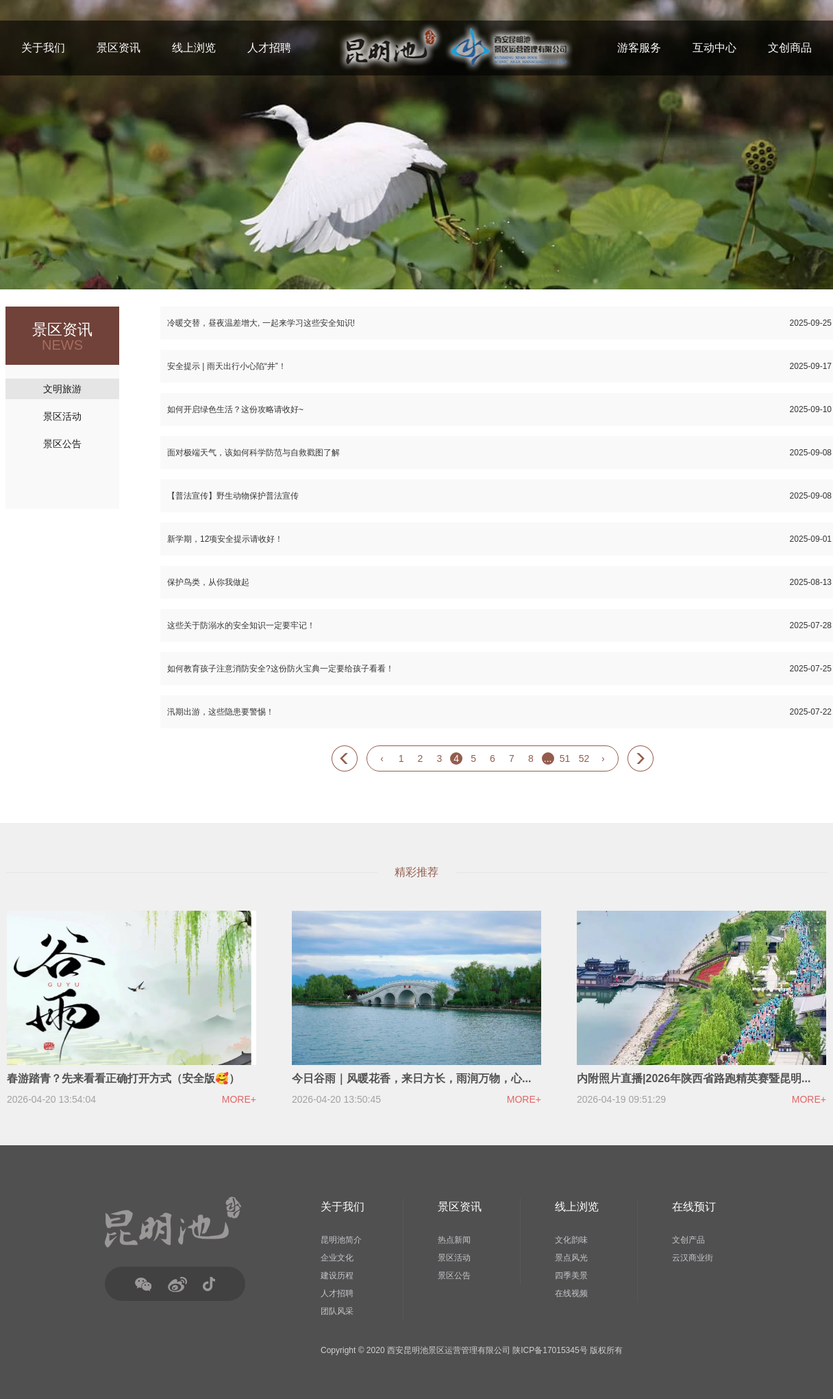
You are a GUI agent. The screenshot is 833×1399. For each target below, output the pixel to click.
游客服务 (639, 47)
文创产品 (688, 1240)
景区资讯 (118, 47)
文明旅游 (62, 388)
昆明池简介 (341, 1240)
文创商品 (790, 47)
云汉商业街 (692, 1258)
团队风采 (337, 1311)
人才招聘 (269, 47)
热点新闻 (454, 1240)
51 (565, 758)
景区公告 (62, 443)
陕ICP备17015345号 (549, 1350)
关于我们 (43, 47)
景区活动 (62, 416)
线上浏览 (194, 47)
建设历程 (337, 1275)
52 (584, 758)
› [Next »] (603, 758)
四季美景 (571, 1275)
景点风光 (571, 1258)
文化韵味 (571, 1240)
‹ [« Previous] (382, 758)
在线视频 (571, 1293)
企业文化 (337, 1258)
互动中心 (714, 47)
